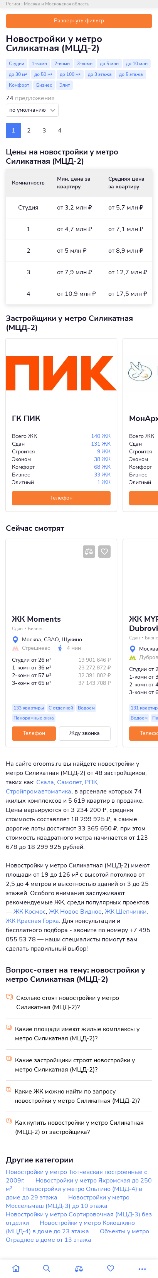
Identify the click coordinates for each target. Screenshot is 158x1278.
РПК (91, 782)
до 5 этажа (131, 74)
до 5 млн (109, 63)
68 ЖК (102, 467)
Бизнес (44, 85)
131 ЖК (101, 444)
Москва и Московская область (56, 4)
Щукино (72, 639)
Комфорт (19, 85)
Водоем (86, 708)
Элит (64, 85)
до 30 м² (18, 74)
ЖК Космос (29, 911)
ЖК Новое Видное (75, 911)
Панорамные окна (33, 718)
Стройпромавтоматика (38, 791)
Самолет (69, 782)
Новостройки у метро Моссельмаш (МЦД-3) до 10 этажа (67, 1201)
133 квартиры (28, 708)
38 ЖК (102, 459)
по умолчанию (28, 110)
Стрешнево (36, 648)
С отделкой (61, 708)
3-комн (84, 63)
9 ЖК (104, 451)
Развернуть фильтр (79, 20)
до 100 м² (70, 74)
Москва (31, 639)
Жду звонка (84, 733)
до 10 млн (137, 63)
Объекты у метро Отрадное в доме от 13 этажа (77, 1235)
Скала (45, 782)
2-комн (62, 63)
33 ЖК (102, 474)
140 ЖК (101, 436)
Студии (16, 63)
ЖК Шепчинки (125, 911)
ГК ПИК (26, 418)
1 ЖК (104, 482)
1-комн (39, 63)
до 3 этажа (100, 74)
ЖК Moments (36, 619)
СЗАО (51, 639)
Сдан (17, 629)
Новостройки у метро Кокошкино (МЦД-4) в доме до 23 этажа (70, 1227)
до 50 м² (43, 74)
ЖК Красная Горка (32, 921)
